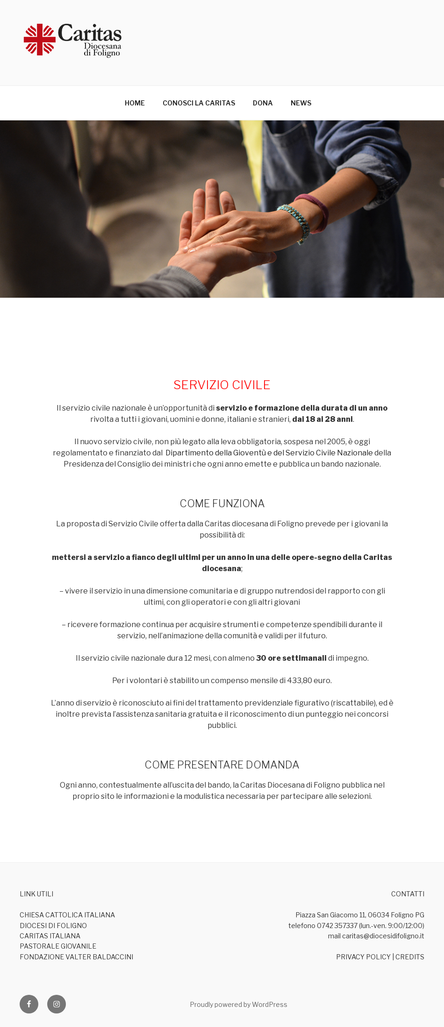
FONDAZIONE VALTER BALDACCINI (76, 957)
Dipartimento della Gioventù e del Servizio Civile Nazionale (269, 452)
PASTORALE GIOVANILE (58, 946)
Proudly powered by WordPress (238, 1004)
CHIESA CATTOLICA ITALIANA (67, 915)
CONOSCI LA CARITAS (199, 103)
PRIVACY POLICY (363, 957)
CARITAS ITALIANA (50, 936)
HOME (135, 103)
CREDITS (409, 957)
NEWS (301, 103)
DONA (263, 103)
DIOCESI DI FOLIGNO (53, 925)
